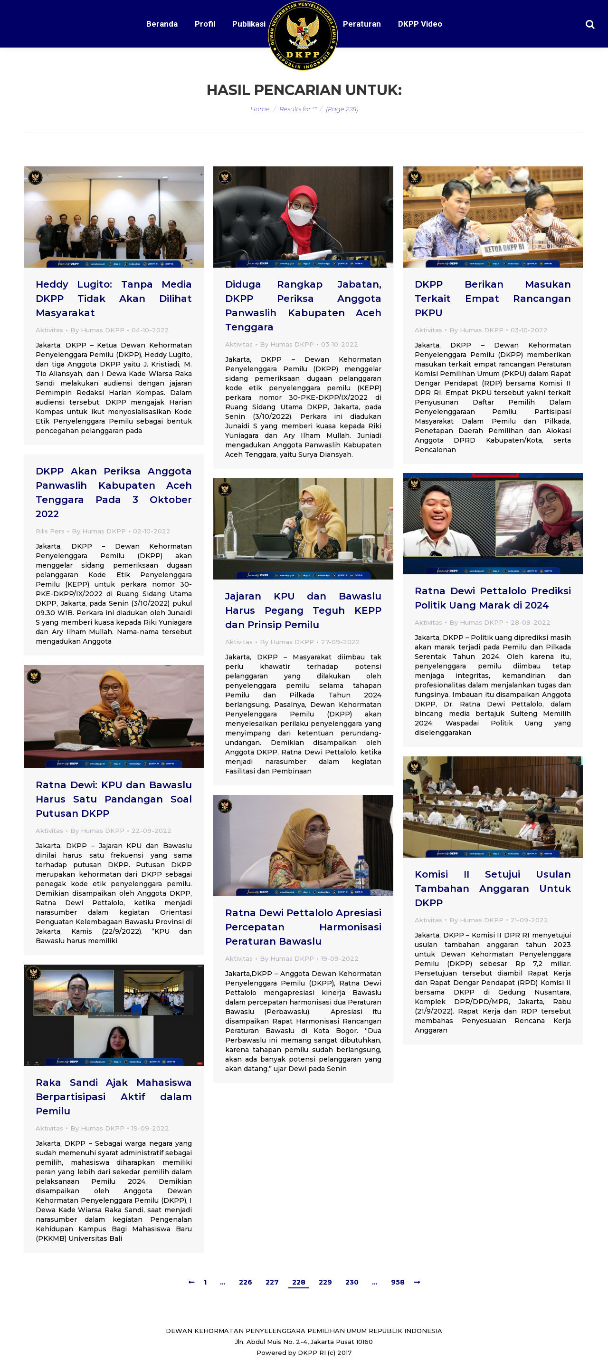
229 (325, 1282)
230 (352, 1282)
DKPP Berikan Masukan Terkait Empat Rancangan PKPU (493, 299)
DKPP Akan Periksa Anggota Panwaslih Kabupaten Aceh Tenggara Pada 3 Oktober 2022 (114, 492)
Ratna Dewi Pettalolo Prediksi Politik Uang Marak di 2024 (493, 598)
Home (260, 109)
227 (272, 1282)
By (97, 330)
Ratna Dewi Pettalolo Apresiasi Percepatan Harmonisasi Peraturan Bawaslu (303, 927)
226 (245, 1282)
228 (298, 1282)
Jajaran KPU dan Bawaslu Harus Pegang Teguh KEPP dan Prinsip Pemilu (303, 610)
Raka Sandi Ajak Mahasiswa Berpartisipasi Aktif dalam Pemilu (114, 1097)
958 (398, 1282)
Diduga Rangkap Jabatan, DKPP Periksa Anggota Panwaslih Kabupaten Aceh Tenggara (303, 306)
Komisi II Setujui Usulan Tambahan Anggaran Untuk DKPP (493, 889)
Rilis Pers (50, 531)
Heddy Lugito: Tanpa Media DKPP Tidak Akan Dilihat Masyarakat (114, 299)
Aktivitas (49, 330)
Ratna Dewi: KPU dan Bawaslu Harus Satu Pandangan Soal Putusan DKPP (114, 799)
